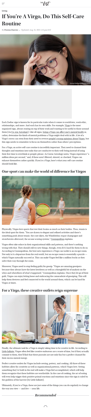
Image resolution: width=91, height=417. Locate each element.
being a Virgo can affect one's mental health (63, 132)
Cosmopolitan (57, 239)
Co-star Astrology (19, 132)
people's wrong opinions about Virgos (67, 138)
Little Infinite (8, 351)
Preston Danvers (11, 30)
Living (4, 11)
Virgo (67, 125)
